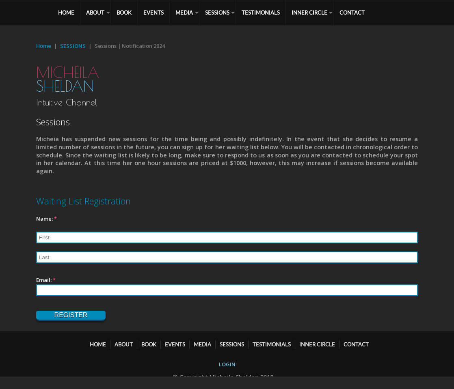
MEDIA (184, 12)
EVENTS (153, 12)
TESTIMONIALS (261, 12)
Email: (46, 280)
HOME (66, 12)
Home (43, 45)
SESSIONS (217, 12)
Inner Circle (309, 12)
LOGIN (227, 364)
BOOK (124, 12)
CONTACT (352, 12)
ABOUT (95, 12)
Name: (46, 218)
